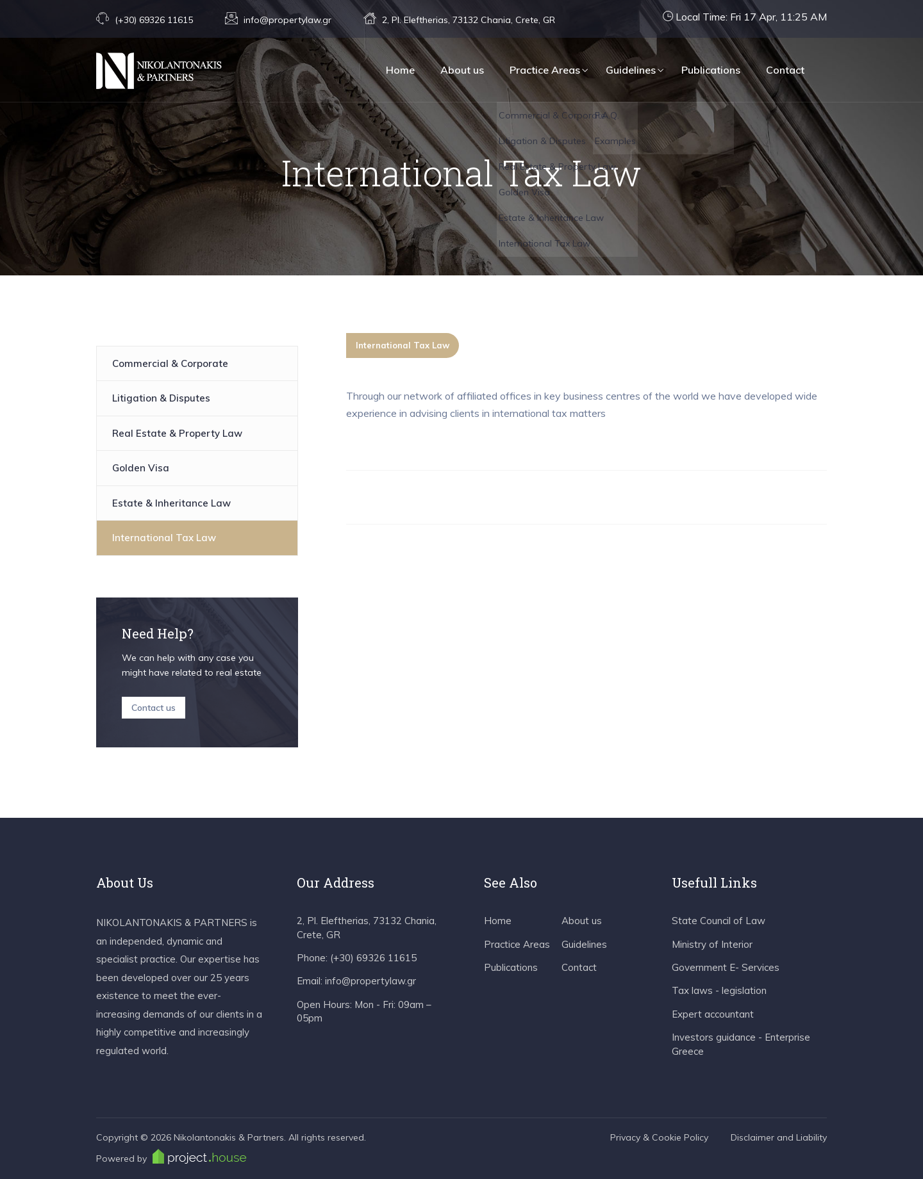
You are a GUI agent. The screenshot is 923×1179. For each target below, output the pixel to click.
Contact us (153, 707)
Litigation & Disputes (161, 398)
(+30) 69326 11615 (154, 20)
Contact (785, 69)
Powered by (171, 1156)
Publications (710, 69)
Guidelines (631, 69)
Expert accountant (713, 1014)
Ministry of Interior (712, 944)
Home (400, 69)
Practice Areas (545, 69)
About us (462, 69)
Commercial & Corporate (170, 363)
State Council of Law (718, 921)
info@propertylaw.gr (287, 20)
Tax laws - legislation (719, 990)
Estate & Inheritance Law (171, 503)
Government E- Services (725, 967)
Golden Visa (140, 468)
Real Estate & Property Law (177, 433)
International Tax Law (164, 538)
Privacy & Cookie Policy (659, 1137)
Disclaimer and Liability (779, 1137)
